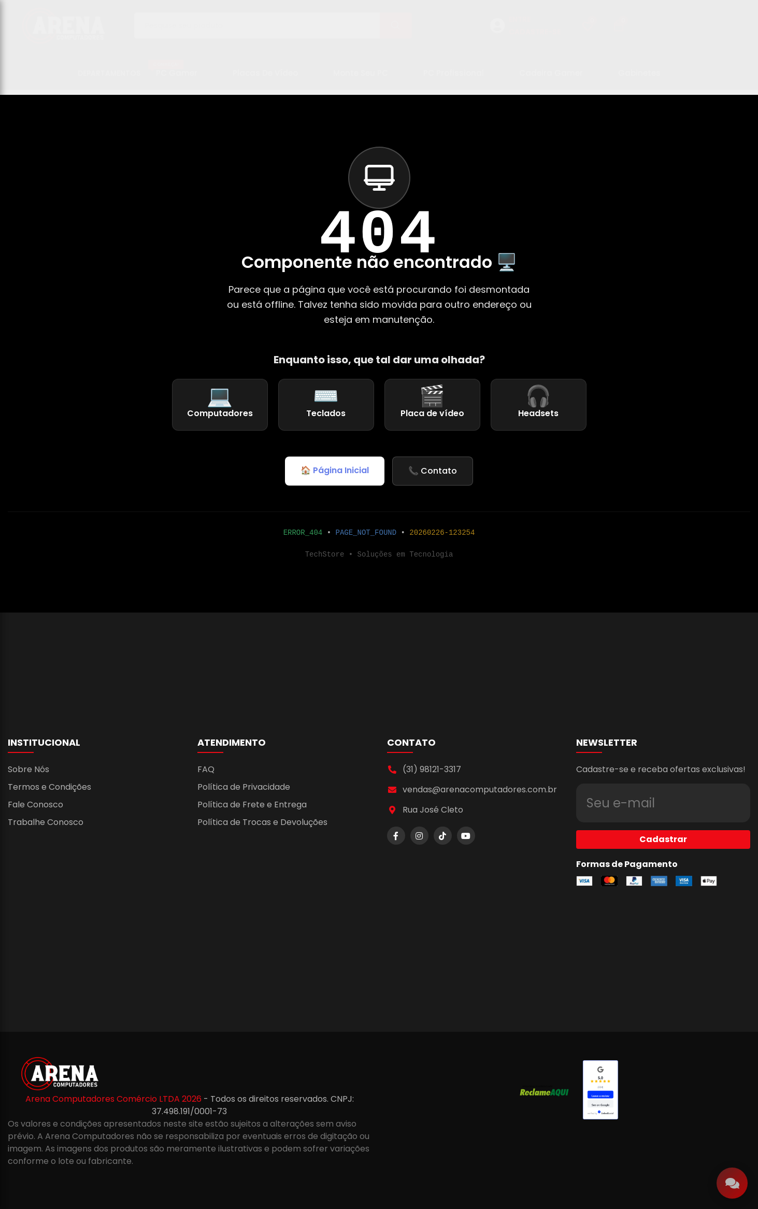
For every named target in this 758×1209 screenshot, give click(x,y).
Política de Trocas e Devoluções (262, 822)
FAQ (205, 769)
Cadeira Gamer (551, 78)
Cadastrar (663, 821)
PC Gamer (172, 74)
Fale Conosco (35, 804)
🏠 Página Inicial (335, 470)
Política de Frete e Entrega (252, 804)
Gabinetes (639, 78)
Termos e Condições (49, 787)
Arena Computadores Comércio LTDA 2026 (114, 1099)
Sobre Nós (28, 769)
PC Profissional (453, 78)
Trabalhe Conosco (45, 822)
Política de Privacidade (243, 787)
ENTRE (520, 24)
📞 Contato (432, 471)
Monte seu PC (360, 78)
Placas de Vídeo (265, 78)
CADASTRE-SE (535, 37)
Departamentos (109, 78)
